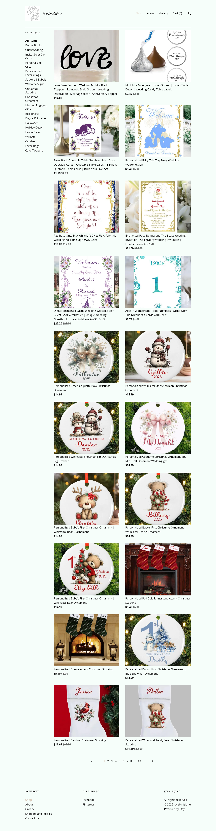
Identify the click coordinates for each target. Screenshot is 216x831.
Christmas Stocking (31, 90)
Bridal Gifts (32, 114)
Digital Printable (35, 118)
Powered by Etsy (174, 809)
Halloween (32, 123)
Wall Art (30, 137)
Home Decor (33, 132)
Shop (139, 13)
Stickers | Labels (35, 79)
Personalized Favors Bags (33, 73)
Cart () (177, 13)
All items (31, 40)
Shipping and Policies (38, 814)
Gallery (163, 13)
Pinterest (88, 804)
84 (139, 761)
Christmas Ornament (31, 99)
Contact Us (32, 818)
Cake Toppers (34, 150)
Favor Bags (32, 146)
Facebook (88, 800)
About (151, 13)
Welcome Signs (34, 84)
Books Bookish (34, 45)
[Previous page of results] (92, 761)
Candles (30, 141)
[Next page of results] (152, 761)
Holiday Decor (34, 127)
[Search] (189, 14)
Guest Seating (34, 50)
